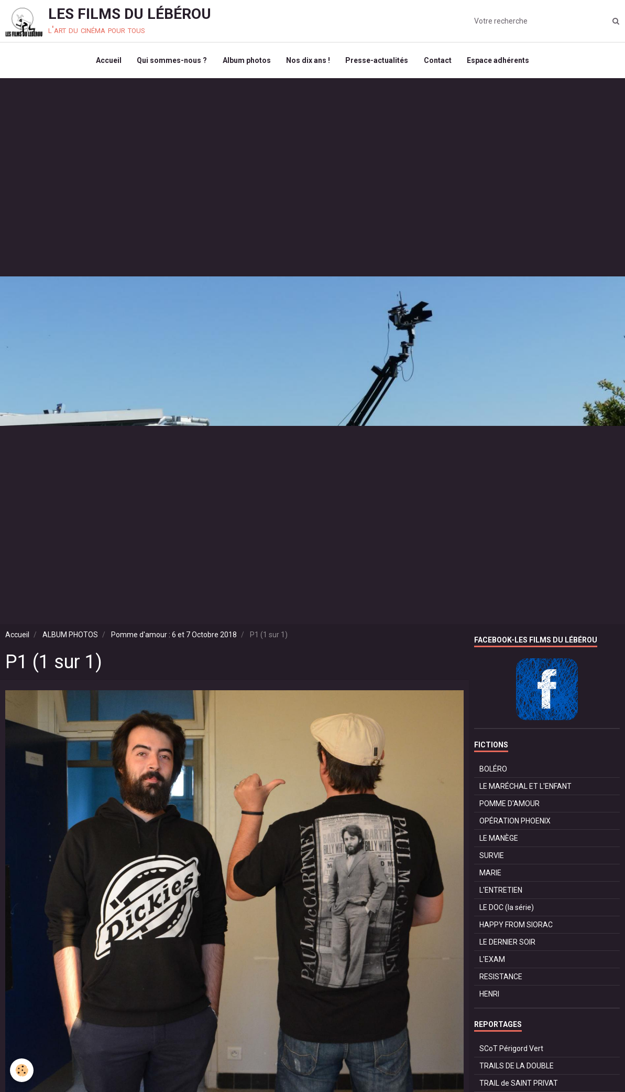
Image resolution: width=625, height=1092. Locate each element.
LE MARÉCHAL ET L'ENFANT (525, 787)
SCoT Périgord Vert (511, 1049)
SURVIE (491, 856)
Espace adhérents (499, 61)
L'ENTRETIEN (500, 891)
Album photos (246, 61)
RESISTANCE (500, 977)
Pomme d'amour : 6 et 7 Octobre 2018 (174, 635)
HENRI (489, 995)
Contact (438, 61)
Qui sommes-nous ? (171, 61)
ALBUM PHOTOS (70, 635)
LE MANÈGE (498, 839)
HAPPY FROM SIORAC (516, 926)
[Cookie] (22, 1070)
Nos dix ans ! (308, 61)
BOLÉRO (493, 770)
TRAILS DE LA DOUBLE (516, 1067)
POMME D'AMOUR (509, 804)
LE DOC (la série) (506, 908)
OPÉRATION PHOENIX (515, 822)
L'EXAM (492, 960)
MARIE (490, 874)
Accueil (107, 61)
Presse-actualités (377, 61)
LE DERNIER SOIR (507, 943)
